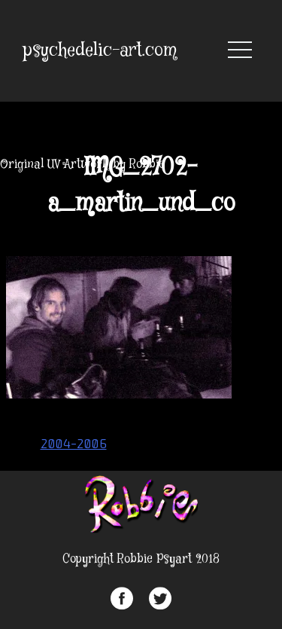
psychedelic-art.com (100, 50)
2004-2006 (74, 443)
